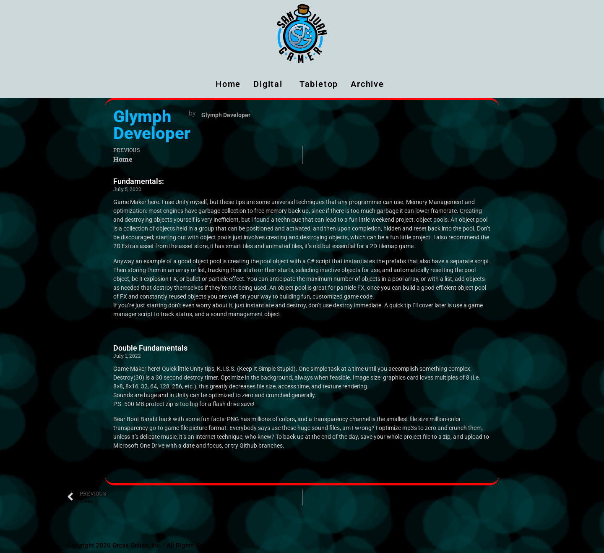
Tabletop (318, 84)
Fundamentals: (138, 181)
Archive (369, 84)
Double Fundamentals (150, 347)
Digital (270, 84)
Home (228, 84)
